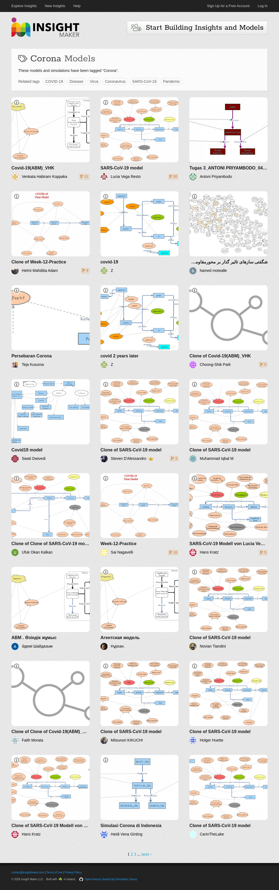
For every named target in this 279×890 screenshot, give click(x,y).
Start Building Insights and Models (197, 27)
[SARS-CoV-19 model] (140, 138)
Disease (76, 81)
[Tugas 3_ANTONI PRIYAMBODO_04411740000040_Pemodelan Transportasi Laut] (228, 138)
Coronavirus (115, 81)
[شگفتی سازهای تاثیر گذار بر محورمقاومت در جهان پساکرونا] (228, 232)
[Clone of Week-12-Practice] (50, 232)
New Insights (55, 6)
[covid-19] (140, 232)
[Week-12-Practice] (140, 514)
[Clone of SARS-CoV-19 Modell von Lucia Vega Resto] (50, 796)
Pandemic (171, 81)
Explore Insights (24, 6)
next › (146, 854)
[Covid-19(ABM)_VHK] (50, 138)
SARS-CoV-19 (144, 81)
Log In (263, 6)
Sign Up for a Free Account (228, 6)
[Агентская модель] (140, 608)
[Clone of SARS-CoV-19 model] (140, 420)
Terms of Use (54, 872)
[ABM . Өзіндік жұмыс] (50, 608)
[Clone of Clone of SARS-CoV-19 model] (50, 514)
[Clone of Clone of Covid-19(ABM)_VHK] (50, 702)
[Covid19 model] (50, 420)
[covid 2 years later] (140, 326)
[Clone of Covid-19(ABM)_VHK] (228, 326)
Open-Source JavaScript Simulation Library (111, 879)
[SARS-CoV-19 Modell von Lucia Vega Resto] (228, 514)
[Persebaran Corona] (50, 326)
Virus (94, 81)
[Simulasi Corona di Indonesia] (140, 796)
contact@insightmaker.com (27, 872)
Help (77, 6)
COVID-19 (54, 81)
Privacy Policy (73, 872)
